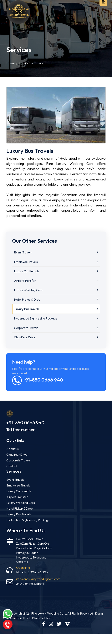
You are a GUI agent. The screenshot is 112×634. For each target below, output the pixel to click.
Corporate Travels (56, 328)
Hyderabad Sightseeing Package (56, 318)
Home (10, 63)
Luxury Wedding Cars (56, 290)
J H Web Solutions (40, 618)
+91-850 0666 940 (37, 380)
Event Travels (56, 252)
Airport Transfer (56, 281)
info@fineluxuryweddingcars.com (38, 579)
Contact (11, 466)
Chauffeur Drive (56, 337)
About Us (12, 449)
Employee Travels (56, 262)
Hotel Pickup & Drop (56, 299)
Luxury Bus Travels (56, 309)
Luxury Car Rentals (56, 271)
